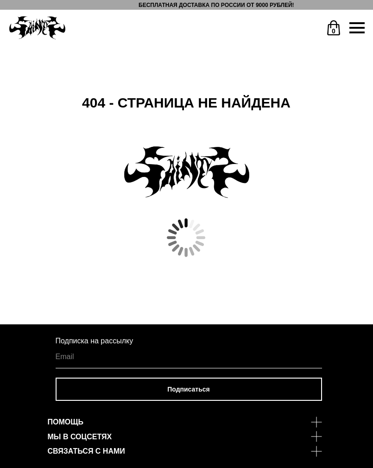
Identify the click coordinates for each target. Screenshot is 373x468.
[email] (189, 356)
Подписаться (188, 389)
